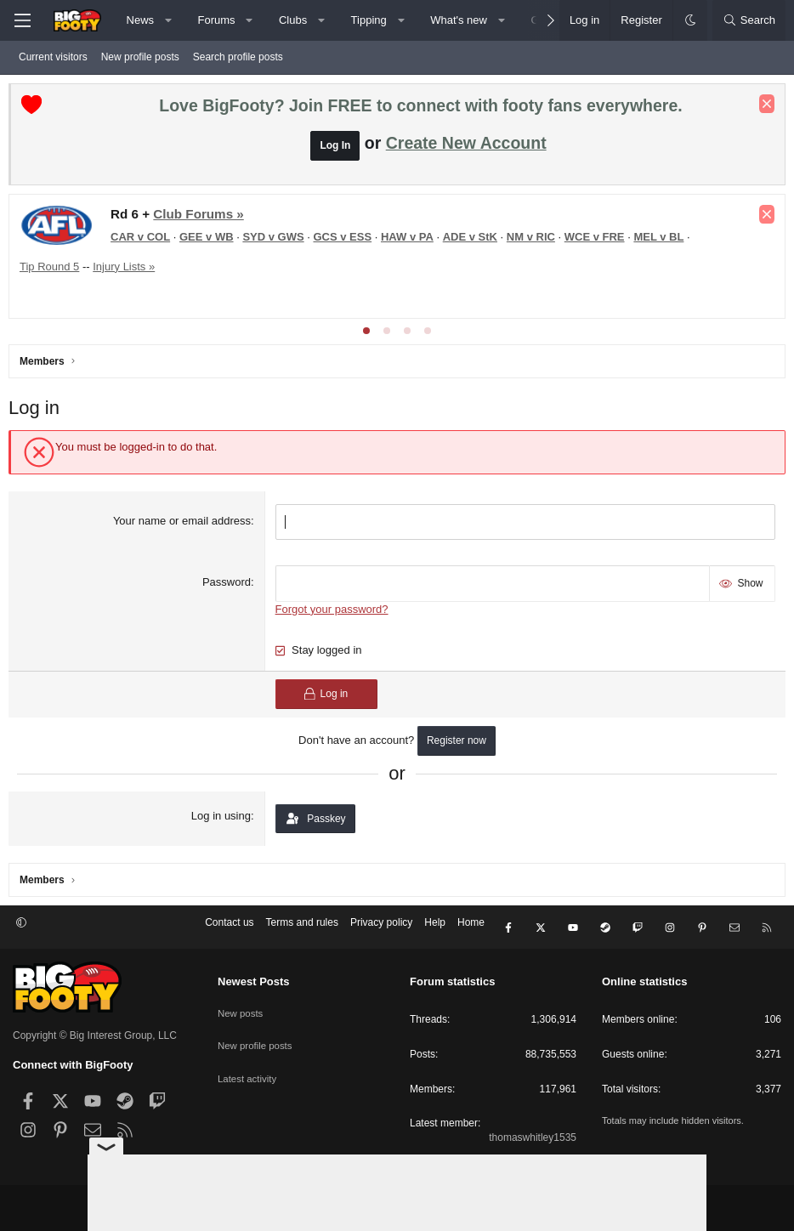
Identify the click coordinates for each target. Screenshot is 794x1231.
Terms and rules (302, 927)
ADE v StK (474, 241)
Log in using (222, 815)
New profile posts (140, 57)
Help (434, 927)
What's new (458, 20)
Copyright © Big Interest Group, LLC (95, 1032)
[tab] (366, 335)
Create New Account (466, 147)
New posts (241, 1006)
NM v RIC (535, 241)
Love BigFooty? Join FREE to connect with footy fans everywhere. (420, 109)
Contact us (229, 927)
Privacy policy (381, 927)
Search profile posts (238, 57)
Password (228, 584)
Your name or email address (183, 525)
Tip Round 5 (53, 270)
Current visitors (53, 57)
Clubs (293, 20)
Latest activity (249, 1065)
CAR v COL (144, 241)
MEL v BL (663, 241)
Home (471, 927)
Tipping (369, 20)
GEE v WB (211, 241)
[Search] (748, 20)
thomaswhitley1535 (532, 1134)
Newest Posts (254, 978)
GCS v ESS (346, 241)
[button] (168, 20)
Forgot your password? (332, 609)
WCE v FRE (599, 241)
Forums (216, 20)
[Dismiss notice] (762, 108)
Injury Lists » (128, 270)
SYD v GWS (277, 241)
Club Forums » (202, 218)
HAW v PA (411, 241)
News (141, 20)
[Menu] (22, 20)
